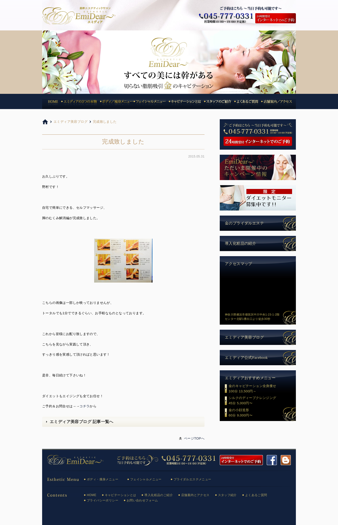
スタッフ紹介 (227, 495)
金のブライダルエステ (244, 223)
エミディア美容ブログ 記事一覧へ (81, 421)
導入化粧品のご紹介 (158, 495)
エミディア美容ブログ (244, 337)
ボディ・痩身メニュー (102, 479)
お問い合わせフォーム (142, 500)
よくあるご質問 (256, 495)
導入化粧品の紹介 (240, 243)
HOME (91, 495)
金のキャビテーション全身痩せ (262, 389)
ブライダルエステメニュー (192, 479)
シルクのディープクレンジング (262, 401)
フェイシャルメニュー (146, 479)
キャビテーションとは (120, 495)
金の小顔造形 (262, 413)
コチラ (84, 406)
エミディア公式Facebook (246, 358)
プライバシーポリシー (102, 500)
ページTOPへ (194, 438)
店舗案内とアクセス (195, 495)
